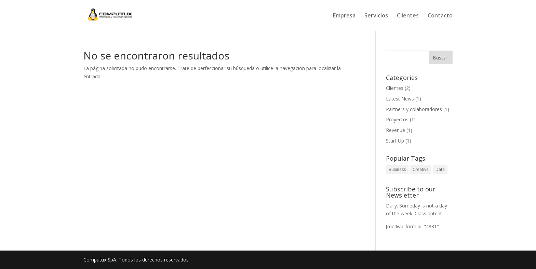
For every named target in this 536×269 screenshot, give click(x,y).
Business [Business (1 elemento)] (397, 169)
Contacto (440, 16)
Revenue (395, 130)
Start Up (395, 140)
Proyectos (397, 119)
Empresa (344, 16)
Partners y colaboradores (414, 109)
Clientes (408, 16)
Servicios (376, 16)
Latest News (400, 98)
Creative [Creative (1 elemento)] (421, 169)
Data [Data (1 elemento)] (440, 169)
